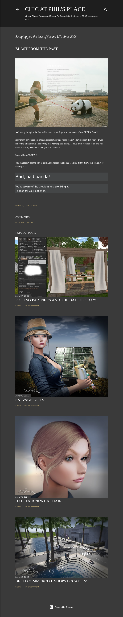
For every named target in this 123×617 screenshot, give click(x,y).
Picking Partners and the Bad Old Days (56, 300)
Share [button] (34, 205)
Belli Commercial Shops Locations (51, 581)
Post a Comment (24, 222)
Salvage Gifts (29, 400)
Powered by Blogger (61, 607)
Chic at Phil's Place (55, 9)
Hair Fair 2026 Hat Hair (38, 501)
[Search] (106, 9)
